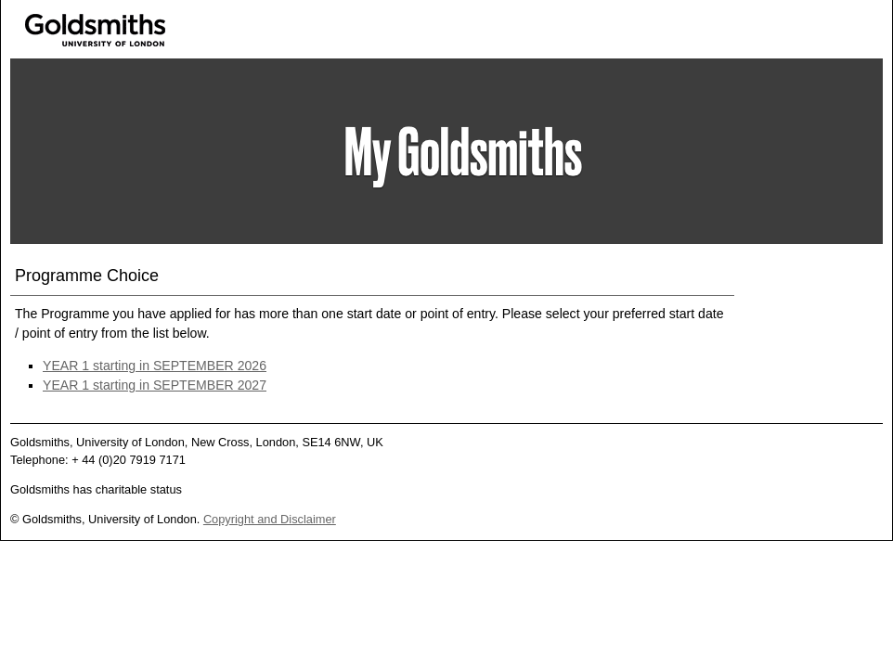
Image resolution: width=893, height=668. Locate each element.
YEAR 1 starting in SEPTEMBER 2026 (154, 365)
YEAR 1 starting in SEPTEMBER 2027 (154, 385)
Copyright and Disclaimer (269, 519)
